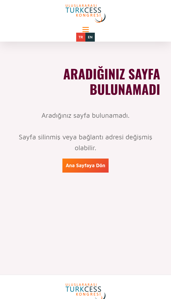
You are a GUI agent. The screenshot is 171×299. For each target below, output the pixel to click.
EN (90, 37)
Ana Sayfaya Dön (85, 165)
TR (81, 37)
